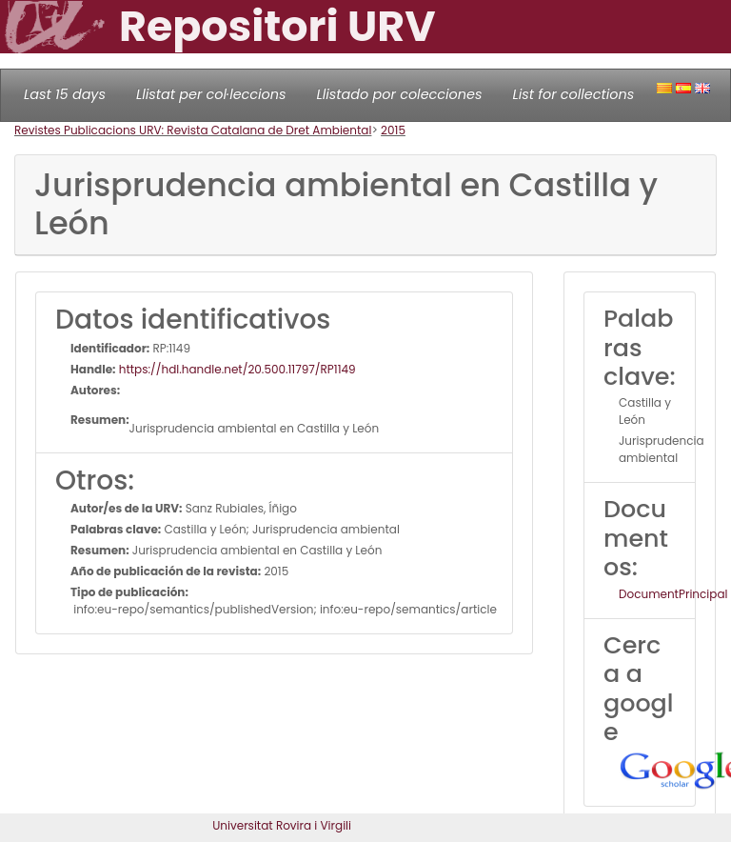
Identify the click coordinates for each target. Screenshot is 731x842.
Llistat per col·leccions (211, 94)
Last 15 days (65, 94)
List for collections (573, 94)
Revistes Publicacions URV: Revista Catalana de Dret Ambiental (192, 130)
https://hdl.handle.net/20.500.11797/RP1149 (236, 369)
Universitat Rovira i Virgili (281, 825)
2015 (393, 130)
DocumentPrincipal (673, 594)
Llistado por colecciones (400, 94)
